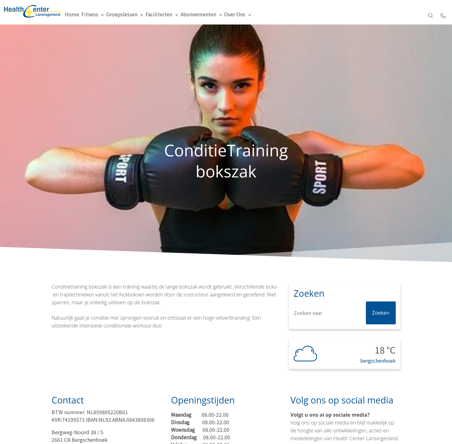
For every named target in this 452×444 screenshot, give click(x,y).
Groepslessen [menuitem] (152, 15)
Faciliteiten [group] (194, 15)
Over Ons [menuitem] (278, 15)
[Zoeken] (345, 324)
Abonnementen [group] (238, 15)
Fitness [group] (116, 15)
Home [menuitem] (95, 15)
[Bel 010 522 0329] (443, 15)
